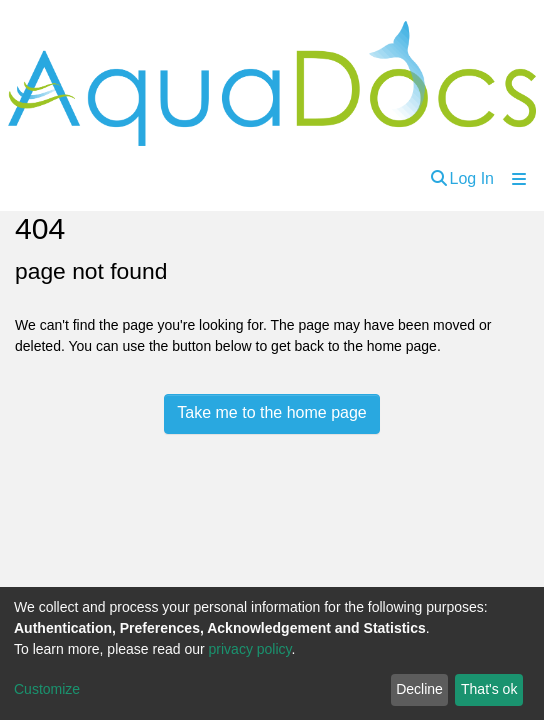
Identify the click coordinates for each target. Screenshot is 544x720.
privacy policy (250, 649)
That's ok (489, 689)
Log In (472, 178)
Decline (419, 689)
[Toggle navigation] (519, 179)
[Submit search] (439, 179)
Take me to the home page (271, 412)
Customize (47, 689)
